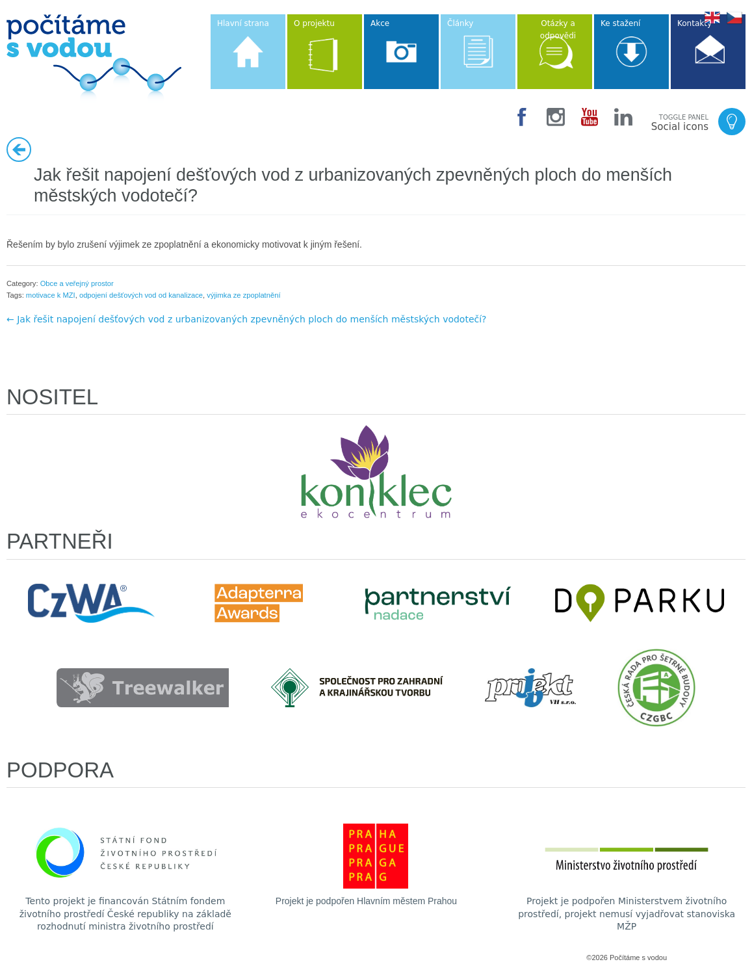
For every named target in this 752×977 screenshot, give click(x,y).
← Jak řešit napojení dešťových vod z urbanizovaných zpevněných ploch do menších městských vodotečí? (246, 319)
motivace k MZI (50, 295)
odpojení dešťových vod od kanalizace (141, 295)
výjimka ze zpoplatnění (243, 295)
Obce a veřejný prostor (77, 283)
